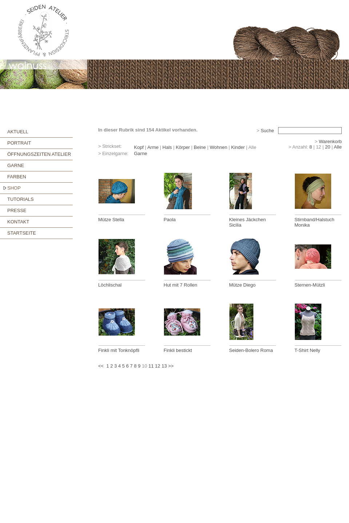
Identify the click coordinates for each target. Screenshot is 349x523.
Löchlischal (109, 285)
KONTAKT (18, 221)
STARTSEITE (21, 233)
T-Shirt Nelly (307, 350)
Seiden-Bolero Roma (251, 350)
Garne (140, 153)
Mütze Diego (242, 285)
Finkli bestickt (178, 350)
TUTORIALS (20, 199)
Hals (167, 147)
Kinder (238, 147)
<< (101, 366)
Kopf (139, 147)
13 (164, 366)
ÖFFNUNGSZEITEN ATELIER (39, 154)
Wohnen (218, 147)
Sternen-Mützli (309, 285)
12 (157, 366)
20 (327, 147)
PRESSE (17, 210)
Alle (338, 147)
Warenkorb (330, 141)
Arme (153, 147)
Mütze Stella (111, 219)
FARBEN (16, 176)
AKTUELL (17, 131)
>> (171, 366)
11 (150, 366)
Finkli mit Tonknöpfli (118, 350)
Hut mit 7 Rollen (180, 285)
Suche (267, 130)
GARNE (15, 165)
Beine (200, 147)
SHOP (14, 188)
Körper (183, 147)
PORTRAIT (19, 143)
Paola (170, 219)
